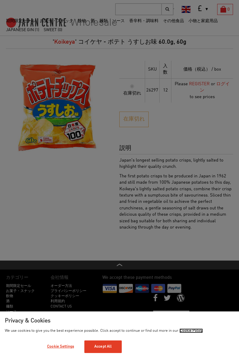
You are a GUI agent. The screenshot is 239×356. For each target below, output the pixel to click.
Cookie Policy (191, 331)
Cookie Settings (60, 347)
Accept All (103, 347)
